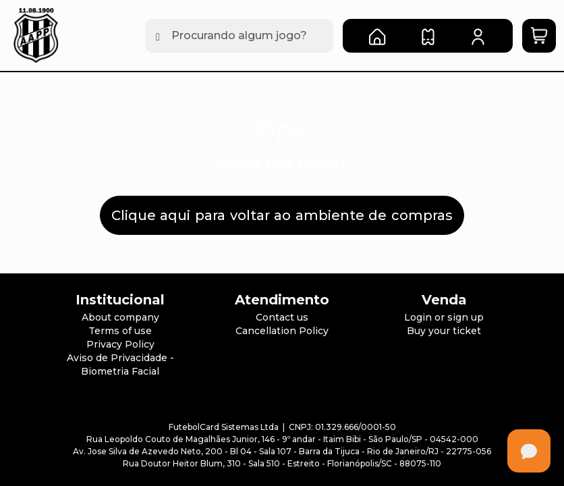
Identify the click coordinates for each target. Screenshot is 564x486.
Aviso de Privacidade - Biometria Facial (120, 364)
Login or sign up (444, 317)
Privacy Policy (120, 344)
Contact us (282, 317)
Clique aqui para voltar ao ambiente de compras (282, 215)
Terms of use (120, 331)
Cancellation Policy (282, 331)
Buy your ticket (444, 331)
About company (120, 317)
